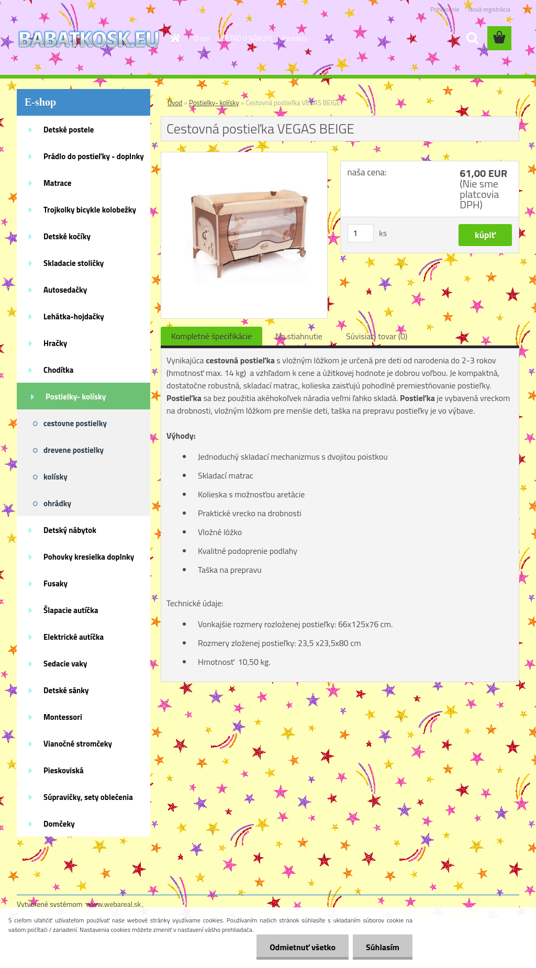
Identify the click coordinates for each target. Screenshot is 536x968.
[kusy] (361, 233)
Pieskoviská (63, 770)
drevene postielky (73, 450)
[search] (472, 38)
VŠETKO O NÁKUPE (246, 38)
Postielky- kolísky (76, 397)
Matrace (57, 183)
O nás (202, 38)
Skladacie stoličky (73, 263)
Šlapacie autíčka (70, 610)
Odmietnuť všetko (303, 947)
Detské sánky (66, 690)
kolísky (55, 477)
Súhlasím (382, 947)
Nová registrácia (489, 9)
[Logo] (89, 39)
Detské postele (68, 130)
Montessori (62, 717)
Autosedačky (65, 290)
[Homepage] (174, 38)
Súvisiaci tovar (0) (376, 336)
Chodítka (58, 370)
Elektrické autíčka (73, 637)
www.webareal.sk (113, 903)
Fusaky (55, 583)
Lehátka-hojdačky (73, 316)
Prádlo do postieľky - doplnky (93, 156)
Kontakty (294, 38)
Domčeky (59, 824)
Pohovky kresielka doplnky (88, 557)
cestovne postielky (75, 423)
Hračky (55, 343)
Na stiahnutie (298, 336)
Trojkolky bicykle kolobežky (89, 210)
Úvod (175, 102)
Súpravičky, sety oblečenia (88, 797)
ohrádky (57, 503)
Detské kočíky (67, 236)
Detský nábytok (69, 530)
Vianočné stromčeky (77, 744)
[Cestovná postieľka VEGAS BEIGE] (244, 156)
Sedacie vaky (65, 664)
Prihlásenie (444, 9)
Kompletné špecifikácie (211, 336)
